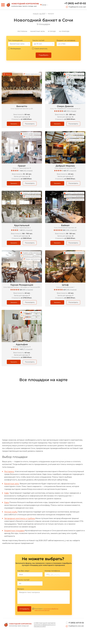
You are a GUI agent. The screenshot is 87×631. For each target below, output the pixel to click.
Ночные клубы (10, 512)
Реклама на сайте (40, 626)
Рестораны (9, 471)
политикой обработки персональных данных (46, 609)
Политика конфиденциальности (44, 624)
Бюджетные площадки (14, 531)
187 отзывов (71, 171)
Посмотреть (30, 124)
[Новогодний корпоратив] (22, 5)
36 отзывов (27, 230)
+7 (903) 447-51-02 (75, 3)
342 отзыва (28, 171)
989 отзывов (27, 290)
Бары (6, 502)
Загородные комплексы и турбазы (19, 518)
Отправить (24, 609)
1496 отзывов (71, 230)
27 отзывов (27, 349)
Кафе (6, 493)
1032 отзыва (71, 111)
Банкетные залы (11, 484)
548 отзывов (71, 290)
